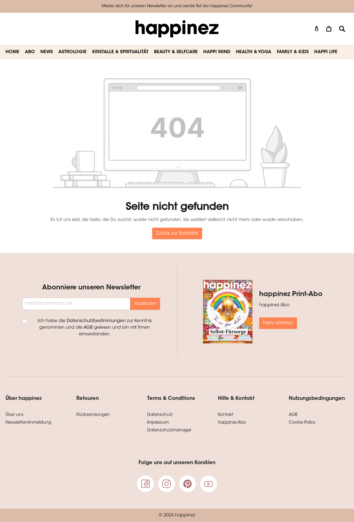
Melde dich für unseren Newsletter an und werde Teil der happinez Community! (177, 6)
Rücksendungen (93, 415)
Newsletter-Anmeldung (28, 423)
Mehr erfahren (278, 323)
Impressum (158, 423)
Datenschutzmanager (169, 430)
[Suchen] (342, 29)
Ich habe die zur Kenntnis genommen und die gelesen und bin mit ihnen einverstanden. (95, 327)
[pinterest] (187, 484)
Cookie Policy (302, 423)
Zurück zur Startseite (177, 233)
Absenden (145, 304)
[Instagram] (166, 484)
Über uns (15, 415)
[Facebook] (145, 484)
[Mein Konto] (316, 29)
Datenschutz (160, 415)
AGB (88, 327)
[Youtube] (208, 484)
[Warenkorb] (329, 29)
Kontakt (225, 415)
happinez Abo (232, 423)
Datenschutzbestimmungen (96, 321)
